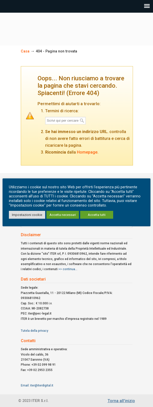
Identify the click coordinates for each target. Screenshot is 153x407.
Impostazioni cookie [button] (27, 215)
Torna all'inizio (121, 400)
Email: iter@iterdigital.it (37, 385)
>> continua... (67, 269)
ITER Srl (76, 27)
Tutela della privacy (34, 330)
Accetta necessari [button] (62, 215)
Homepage (87, 152)
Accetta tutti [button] (96, 215)
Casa (25, 51)
